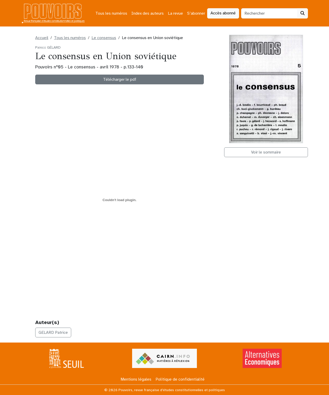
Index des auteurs (147, 13)
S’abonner (196, 13)
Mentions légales (136, 379)
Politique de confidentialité (180, 379)
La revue (175, 13)
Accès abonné (223, 13)
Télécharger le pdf (119, 79)
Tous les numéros (111, 13)
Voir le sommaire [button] (266, 152)
